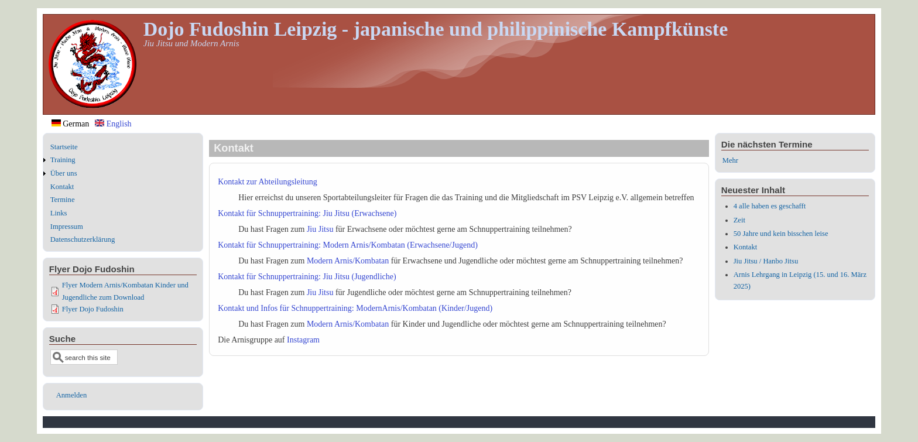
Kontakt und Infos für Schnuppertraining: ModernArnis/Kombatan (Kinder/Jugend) (355, 308)
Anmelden (71, 395)
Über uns (63, 173)
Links (58, 213)
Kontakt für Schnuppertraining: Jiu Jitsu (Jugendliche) (307, 276)
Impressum (66, 226)
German (71, 123)
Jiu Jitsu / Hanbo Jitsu (766, 261)
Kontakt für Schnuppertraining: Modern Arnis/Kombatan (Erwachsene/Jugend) (348, 245)
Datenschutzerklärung (82, 239)
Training (63, 160)
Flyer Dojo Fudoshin (93, 309)
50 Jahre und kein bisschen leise (781, 233)
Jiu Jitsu (320, 229)
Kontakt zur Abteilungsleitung (267, 181)
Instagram (303, 339)
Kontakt (62, 187)
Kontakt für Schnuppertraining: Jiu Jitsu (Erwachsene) (307, 213)
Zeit (739, 220)
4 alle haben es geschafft (770, 206)
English (113, 123)
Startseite (64, 147)
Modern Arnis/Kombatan (348, 260)
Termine (62, 200)
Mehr (730, 160)
